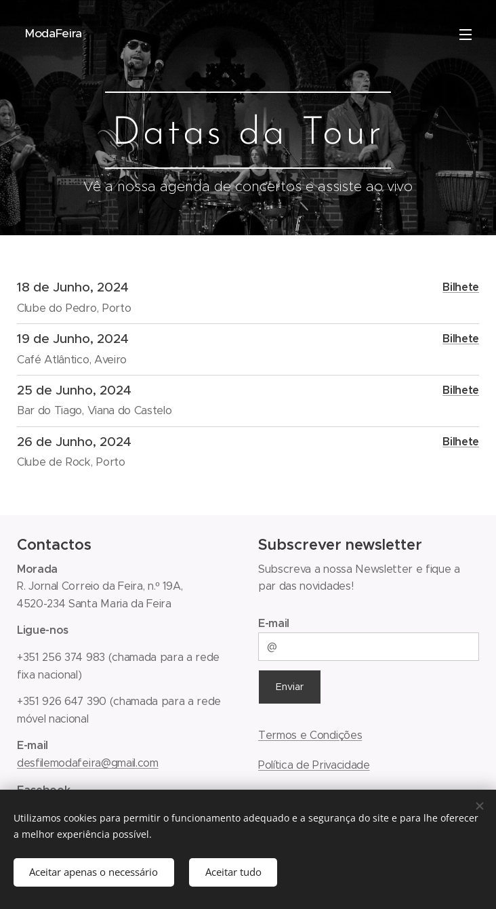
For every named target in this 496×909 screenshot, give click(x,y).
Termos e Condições (310, 735)
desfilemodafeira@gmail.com (88, 762)
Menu (465, 34)
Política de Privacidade (314, 764)
